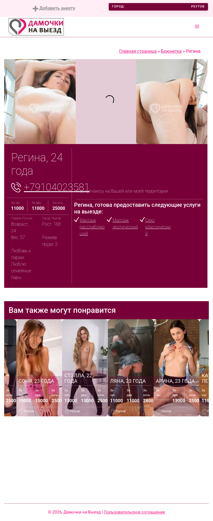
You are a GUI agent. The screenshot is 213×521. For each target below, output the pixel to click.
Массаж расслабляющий (92, 227)
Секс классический (158, 227)
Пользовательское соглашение (134, 512)
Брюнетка (171, 51)
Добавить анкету (54, 8)
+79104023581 (57, 187)
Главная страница (138, 51)
